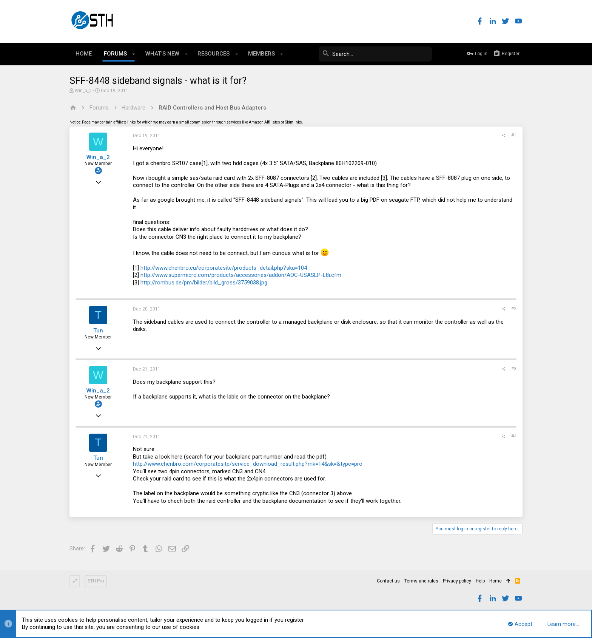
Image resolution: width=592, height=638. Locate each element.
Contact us (388, 581)
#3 (513, 368)
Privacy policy (457, 581)
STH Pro (96, 581)
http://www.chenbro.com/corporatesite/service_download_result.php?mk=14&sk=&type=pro (247, 463)
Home (495, 581)
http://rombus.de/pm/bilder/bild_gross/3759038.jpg (203, 282)
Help (480, 581)
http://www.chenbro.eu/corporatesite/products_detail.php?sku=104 (223, 267)
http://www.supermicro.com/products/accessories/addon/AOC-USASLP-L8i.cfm (240, 275)
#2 (513, 308)
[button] (133, 54)
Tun (98, 330)
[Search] (375, 54)
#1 (513, 135)
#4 (513, 436)
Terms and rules (421, 581)
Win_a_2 (83, 90)
